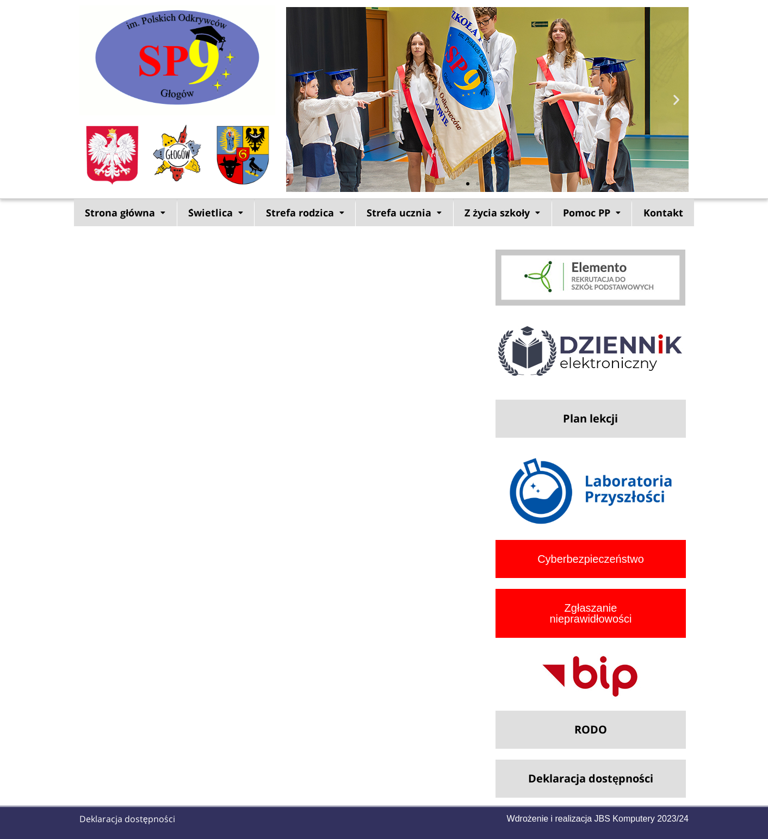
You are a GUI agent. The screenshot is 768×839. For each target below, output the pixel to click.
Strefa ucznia (404, 212)
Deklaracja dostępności (127, 819)
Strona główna (125, 212)
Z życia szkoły (502, 212)
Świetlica (215, 212)
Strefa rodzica (305, 212)
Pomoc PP (592, 212)
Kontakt (663, 212)
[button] (298, 99)
